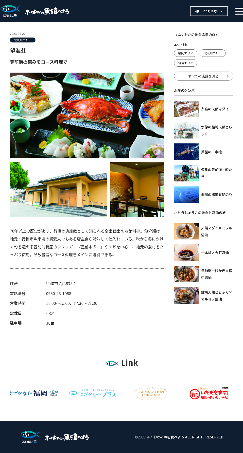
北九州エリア (23, 40)
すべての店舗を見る (203, 76)
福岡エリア (185, 53)
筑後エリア (185, 63)
